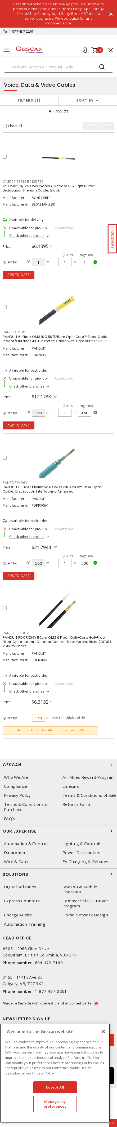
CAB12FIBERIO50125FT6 (23, 181)
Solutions (58, 874)
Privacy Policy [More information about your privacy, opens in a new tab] (43, 1073)
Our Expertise (58, 831)
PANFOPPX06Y (15, 482)
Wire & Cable (17, 861)
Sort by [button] (85, 100)
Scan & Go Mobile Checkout (79, 889)
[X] (103, 1031)
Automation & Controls (27, 843)
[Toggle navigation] (7, 50)
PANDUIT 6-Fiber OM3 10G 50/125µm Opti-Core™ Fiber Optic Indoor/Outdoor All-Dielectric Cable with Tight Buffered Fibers (57, 338)
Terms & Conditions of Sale (89, 795)
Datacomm (14, 852)
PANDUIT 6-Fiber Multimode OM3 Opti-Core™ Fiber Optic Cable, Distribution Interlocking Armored (52, 489)
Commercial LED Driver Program (85, 903)
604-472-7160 (49, 962)
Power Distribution (81, 852)
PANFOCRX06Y (15, 633)
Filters (29, 100)
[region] (55, 1073)
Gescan (58, 765)
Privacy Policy (17, 795)
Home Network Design (85, 914)
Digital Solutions (20, 886)
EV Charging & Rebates (85, 861)
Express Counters (22, 900)
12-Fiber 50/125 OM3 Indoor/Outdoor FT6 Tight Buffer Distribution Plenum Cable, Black (49, 188)
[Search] (58, 67)
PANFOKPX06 (14, 332)
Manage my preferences (55, 1104)
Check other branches (26, 235)
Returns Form (76, 804)
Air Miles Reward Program (88, 777)
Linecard (70, 786)
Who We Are (16, 777)
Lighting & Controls (81, 843)
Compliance (15, 786)
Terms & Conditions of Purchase (26, 807)
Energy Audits (18, 914)
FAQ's (9, 818)
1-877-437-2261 (21, 31)
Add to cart (18, 274)
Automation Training (24, 924)
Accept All (55, 1087)
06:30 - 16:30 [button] (99, 12)
